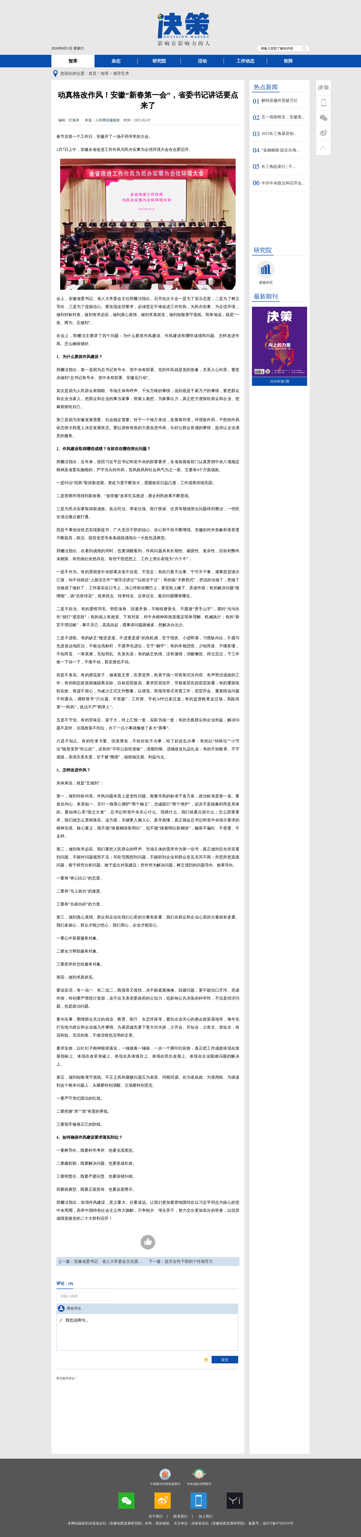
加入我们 (206, 1516)
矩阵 (288, 61)
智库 (72, 61)
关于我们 (156, 1516)
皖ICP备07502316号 (278, 1523)
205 (148, 1242)
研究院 (159, 61)
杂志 (116, 61)
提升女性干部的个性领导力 (189, 1261)
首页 (92, 73)
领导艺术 (121, 73)
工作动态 (245, 61)
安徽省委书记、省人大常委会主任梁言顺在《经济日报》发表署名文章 (136, 1261)
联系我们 (180, 1516)
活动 (202, 61)
